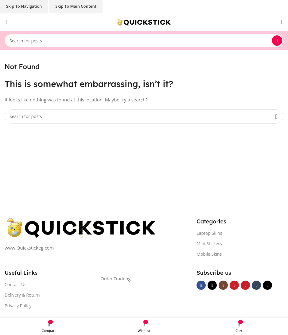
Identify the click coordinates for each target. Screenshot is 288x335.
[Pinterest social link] (245, 285)
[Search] (144, 40)
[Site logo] (144, 21)
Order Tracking (115, 279)
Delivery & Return (22, 295)
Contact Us (15, 284)
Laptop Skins (209, 233)
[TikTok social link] (267, 285)
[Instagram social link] (223, 285)
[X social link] (212, 285)
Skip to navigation (24, 6)
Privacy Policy (18, 306)
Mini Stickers (209, 243)
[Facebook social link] (201, 285)
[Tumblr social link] (256, 285)
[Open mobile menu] (6, 22)
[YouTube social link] (234, 285)
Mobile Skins (209, 254)
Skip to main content (75, 6)
